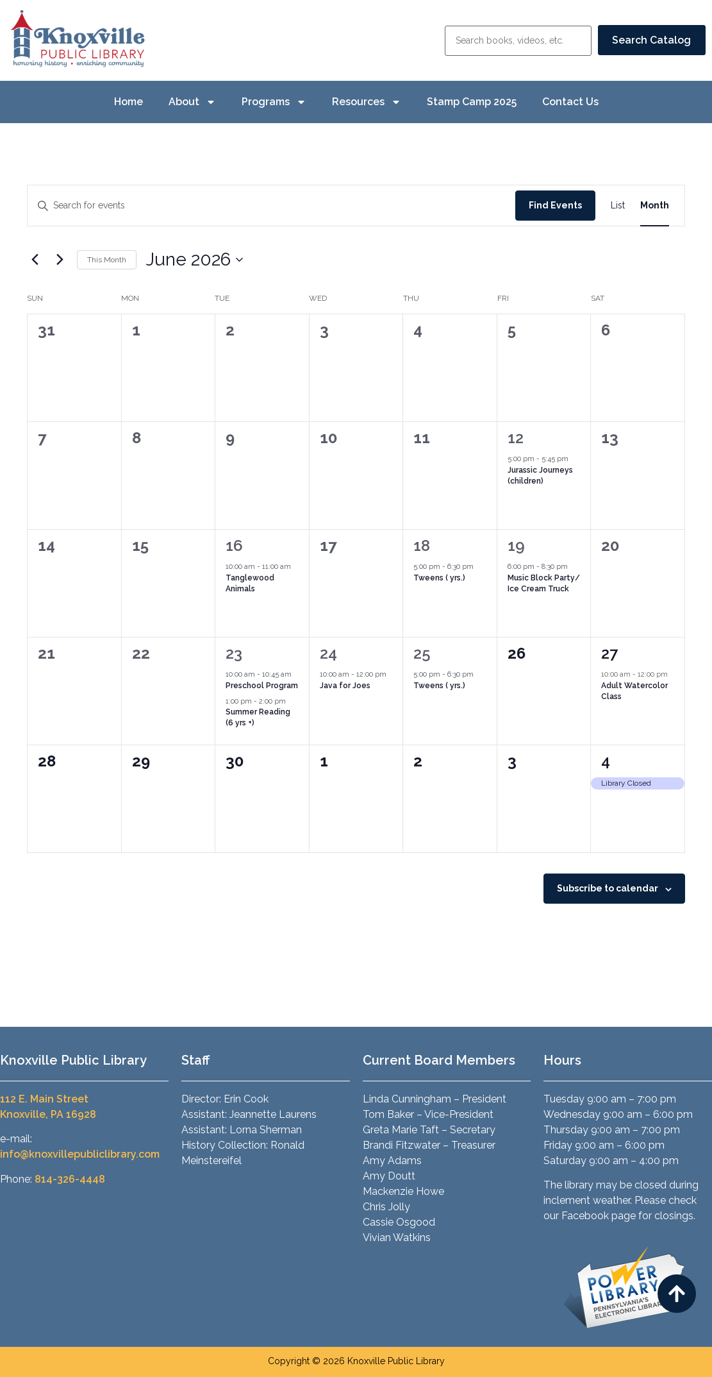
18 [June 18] (421, 545)
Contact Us (570, 102)
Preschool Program (262, 685)
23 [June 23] (234, 653)
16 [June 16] (234, 545)
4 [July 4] (605, 761)
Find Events (555, 205)
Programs (274, 102)
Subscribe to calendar (607, 888)
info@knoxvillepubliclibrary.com (80, 1154)
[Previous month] (34, 259)
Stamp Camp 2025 (472, 102)
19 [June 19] (516, 545)
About (192, 102)
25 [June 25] (422, 653)
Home (128, 102)
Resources (366, 102)
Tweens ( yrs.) (439, 577)
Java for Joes (345, 685)
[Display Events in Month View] (654, 205)
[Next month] (59, 259)
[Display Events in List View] (618, 205)
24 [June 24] (328, 653)
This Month (106, 259)
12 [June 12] (516, 437)
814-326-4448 (70, 1179)
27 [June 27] (609, 653)
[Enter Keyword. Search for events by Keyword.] (271, 205)
